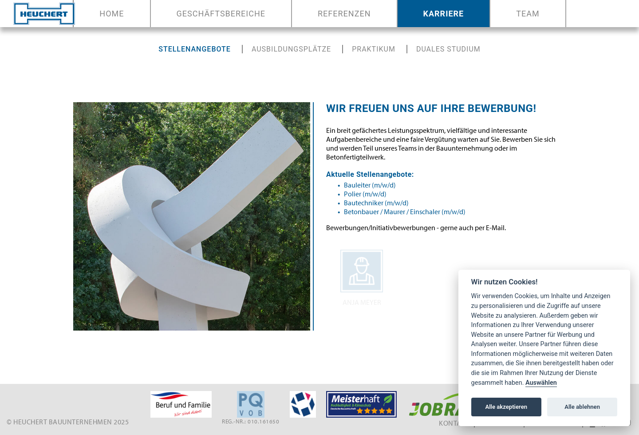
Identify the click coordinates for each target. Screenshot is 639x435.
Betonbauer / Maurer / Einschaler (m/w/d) (404, 211)
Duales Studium (448, 49)
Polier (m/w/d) (365, 193)
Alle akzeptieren (506, 406)
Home (113, 13)
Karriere (443, 13)
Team (527, 13)
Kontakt (454, 423)
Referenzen (344, 13)
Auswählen (541, 383)
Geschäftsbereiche (221, 13)
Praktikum (373, 49)
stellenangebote (194, 49)
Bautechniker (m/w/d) (376, 202)
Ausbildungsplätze (291, 49)
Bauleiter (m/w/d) (370, 184)
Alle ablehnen (582, 406)
